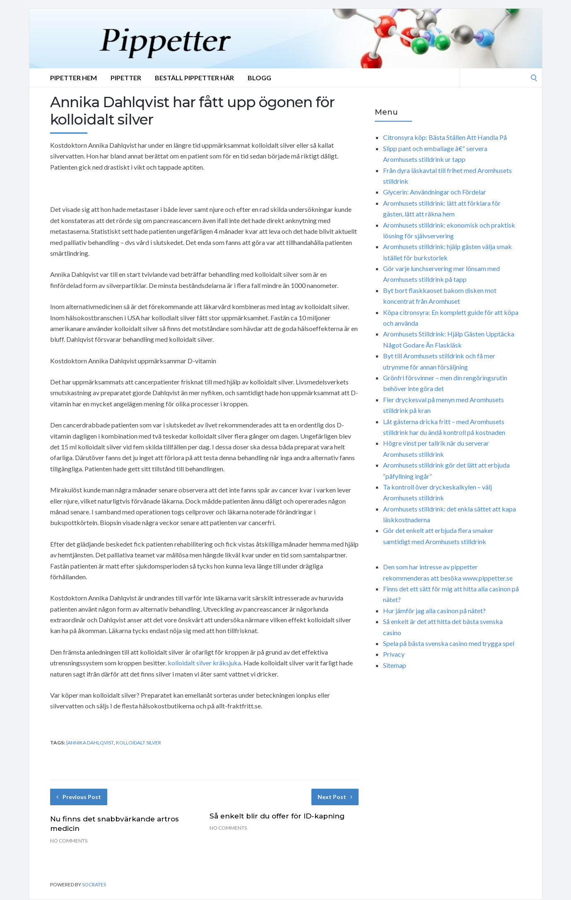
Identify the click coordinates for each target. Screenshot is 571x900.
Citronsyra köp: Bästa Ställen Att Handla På (445, 137)
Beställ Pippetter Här (194, 78)
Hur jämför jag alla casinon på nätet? (434, 610)
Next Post (335, 796)
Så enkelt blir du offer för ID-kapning (277, 816)
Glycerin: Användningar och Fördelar (434, 192)
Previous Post (78, 796)
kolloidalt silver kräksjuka (204, 663)
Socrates (94, 884)
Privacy (394, 654)
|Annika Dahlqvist (90, 742)
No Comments (68, 841)
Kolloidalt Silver (138, 742)
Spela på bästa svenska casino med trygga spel (448, 643)
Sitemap (394, 665)
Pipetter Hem (73, 78)
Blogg (259, 78)
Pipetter (126, 78)
